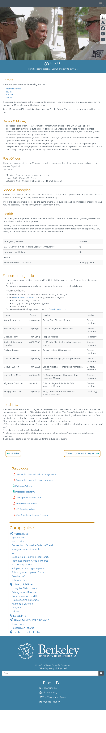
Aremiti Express (13, 89)
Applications (18, 537)
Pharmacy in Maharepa (24, 297)
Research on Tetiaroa (23, 627)
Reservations (19, 541)
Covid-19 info (19, 576)
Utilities (15, 453)
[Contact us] (103, 40)
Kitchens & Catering (22, 603)
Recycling (17, 607)
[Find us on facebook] (103, 29)
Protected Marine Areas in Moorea (30, 560)
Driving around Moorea (24, 592)
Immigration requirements (26, 549)
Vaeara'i (9, 97)
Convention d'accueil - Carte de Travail (32, 545)
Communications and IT (24, 596)
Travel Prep (18, 624)
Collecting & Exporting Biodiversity (30, 557)
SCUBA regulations (22, 564)
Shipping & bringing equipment (28, 568)
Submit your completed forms (28, 572)
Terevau (10, 94)
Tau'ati (9, 92)
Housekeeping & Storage (25, 599)
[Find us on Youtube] (103, 34)
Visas (14, 553)
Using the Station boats (24, 588)
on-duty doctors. (58, 309)
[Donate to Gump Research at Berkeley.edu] (103, 16)
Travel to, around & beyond (80, 453)
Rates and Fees (20, 580)
